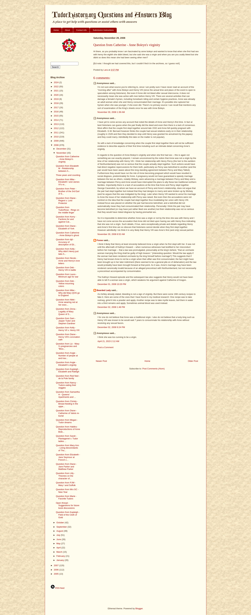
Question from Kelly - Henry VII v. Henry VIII (67, 328)
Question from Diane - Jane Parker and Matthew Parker (66, 466)
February (61, 556)
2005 (56, 574)
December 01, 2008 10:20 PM (112, 284)
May (58, 543)
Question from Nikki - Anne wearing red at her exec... (66, 302)
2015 (56, 115)
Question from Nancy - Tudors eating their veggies (66, 385)
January (60, 560)
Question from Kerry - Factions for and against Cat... (66, 219)
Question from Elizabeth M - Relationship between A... (67, 168)
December (61, 148)
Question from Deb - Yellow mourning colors (65, 283)
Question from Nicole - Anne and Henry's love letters (68, 260)
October (60, 522)
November (61, 153)
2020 (56, 95)
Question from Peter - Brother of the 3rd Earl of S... (67, 191)
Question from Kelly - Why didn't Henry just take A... (67, 251)
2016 (56, 111)
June (59, 539)
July (58, 535)
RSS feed (57, 588)
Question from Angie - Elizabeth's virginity (66, 363)
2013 (56, 124)
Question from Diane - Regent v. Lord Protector (66, 200)
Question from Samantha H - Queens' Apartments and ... (68, 394)
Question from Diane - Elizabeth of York (66, 227)
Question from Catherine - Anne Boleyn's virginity (67, 159)
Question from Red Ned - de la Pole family (68, 377)
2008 (56, 145)
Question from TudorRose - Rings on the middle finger (67, 210)
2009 (56, 141)
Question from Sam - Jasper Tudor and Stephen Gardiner (66, 321)
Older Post (193, 361)
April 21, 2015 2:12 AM (108, 341)
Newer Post (101, 361)
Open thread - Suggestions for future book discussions (67, 505)
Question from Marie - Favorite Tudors (66, 497)
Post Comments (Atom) (153, 368)
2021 (56, 90)
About (67, 30)
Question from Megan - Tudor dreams (67, 421)
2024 (56, 82)
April (58, 547)
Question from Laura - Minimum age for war (67, 275)
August (60, 531)
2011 (56, 132)
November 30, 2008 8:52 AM (111, 234)
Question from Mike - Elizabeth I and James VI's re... (67, 182)
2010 (56, 136)
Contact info (81, 30)
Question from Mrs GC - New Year (67, 490)
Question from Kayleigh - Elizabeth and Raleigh (67, 370)
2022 (56, 86)
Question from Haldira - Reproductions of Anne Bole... (68, 429)
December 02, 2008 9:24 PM (111, 327)
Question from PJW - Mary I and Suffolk (66, 483)
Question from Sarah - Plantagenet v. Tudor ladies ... (67, 438)
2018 (56, 103)
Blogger (139, 608)
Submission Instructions (103, 30)
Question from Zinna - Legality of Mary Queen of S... (66, 311)
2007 (56, 565)
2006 (56, 569)
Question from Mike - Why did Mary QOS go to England (68, 293)
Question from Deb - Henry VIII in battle (66, 268)
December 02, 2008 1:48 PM (111, 307)
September (61, 527)
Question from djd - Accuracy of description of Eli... (66, 242)
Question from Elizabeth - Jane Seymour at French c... (68, 457)
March (59, 552)
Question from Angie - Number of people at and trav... (67, 355)
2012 (56, 128)
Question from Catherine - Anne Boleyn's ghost (67, 234)
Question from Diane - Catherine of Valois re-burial (67, 413)
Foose (100, 240)
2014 (56, 120)
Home (56, 30)
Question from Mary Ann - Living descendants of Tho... (67, 448)
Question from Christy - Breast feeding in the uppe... (67, 404)
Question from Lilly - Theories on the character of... (65, 476)
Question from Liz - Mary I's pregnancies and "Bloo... (67, 346)
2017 (56, 107)
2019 (56, 99)
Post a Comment (106, 347)
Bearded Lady (104, 290)
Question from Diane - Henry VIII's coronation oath (68, 337)
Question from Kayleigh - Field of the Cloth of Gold (67, 514)
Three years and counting (68, 175)
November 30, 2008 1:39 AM (111, 112)
